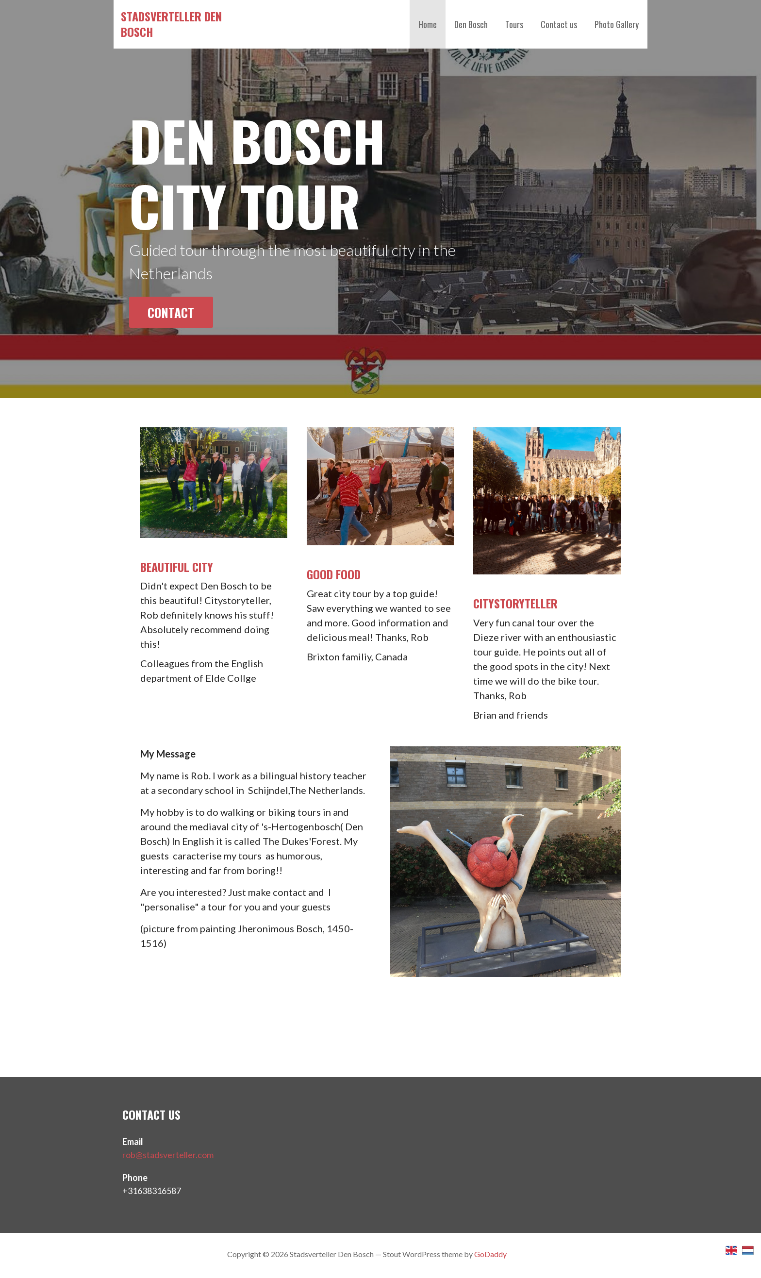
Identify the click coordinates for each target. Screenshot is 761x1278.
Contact (171, 312)
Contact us (559, 24)
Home (427, 24)
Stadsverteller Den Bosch (171, 23)
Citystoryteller (515, 603)
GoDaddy (490, 1254)
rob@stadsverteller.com (168, 1154)
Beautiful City (176, 566)
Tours (514, 24)
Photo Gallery (617, 24)
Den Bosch (471, 24)
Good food (334, 574)
